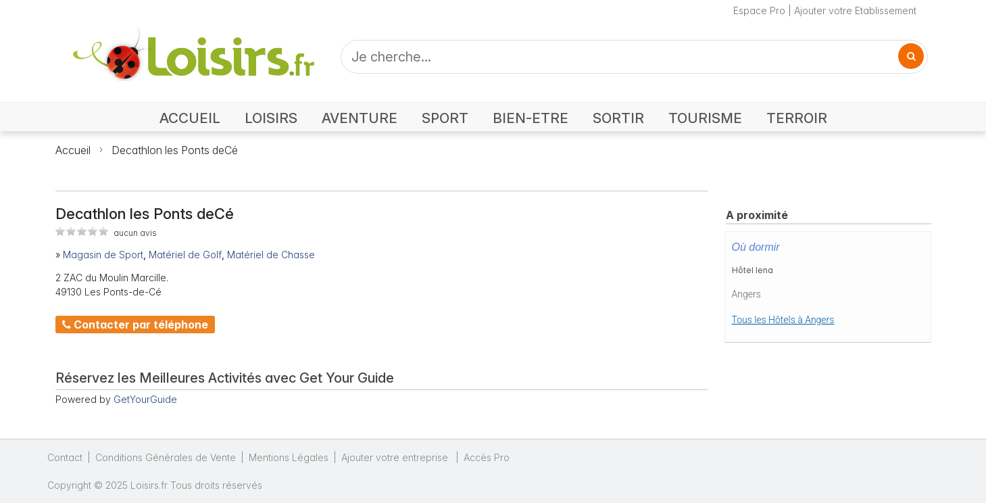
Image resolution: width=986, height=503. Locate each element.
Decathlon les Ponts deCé (175, 150)
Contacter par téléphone (135, 324)
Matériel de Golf (185, 254)
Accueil (73, 150)
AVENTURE (359, 118)
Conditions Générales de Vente (165, 457)
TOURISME (705, 118)
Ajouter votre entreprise (396, 457)
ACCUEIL (189, 118)
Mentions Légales (288, 457)
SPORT (445, 118)
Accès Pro (487, 457)
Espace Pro (759, 10)
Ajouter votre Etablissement (855, 10)
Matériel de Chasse (271, 254)
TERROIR (796, 118)
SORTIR (618, 118)
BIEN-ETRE (530, 118)
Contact (64, 457)
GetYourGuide (145, 399)
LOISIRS (271, 118)
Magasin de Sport (103, 254)
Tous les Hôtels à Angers (783, 319)
